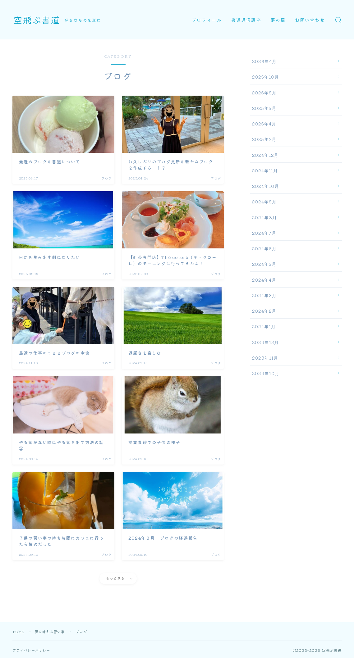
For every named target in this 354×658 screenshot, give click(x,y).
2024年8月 (264, 217)
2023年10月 (266, 373)
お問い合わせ (310, 20)
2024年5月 (264, 264)
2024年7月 (264, 233)
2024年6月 (264, 248)
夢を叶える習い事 (53, 631)
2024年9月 (264, 201)
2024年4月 (264, 280)
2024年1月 (264, 326)
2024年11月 (265, 170)
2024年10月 (265, 186)
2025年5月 (264, 108)
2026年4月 (264, 61)
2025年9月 (264, 92)
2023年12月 (265, 342)
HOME (20, 631)
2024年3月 (264, 295)
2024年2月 (264, 311)
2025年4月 (264, 123)
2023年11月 (265, 358)
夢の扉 (278, 20)
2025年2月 (264, 139)
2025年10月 (265, 77)
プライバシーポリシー (32, 650)
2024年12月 (265, 155)
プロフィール (207, 20)
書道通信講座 (246, 20)
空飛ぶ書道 (39, 19)
